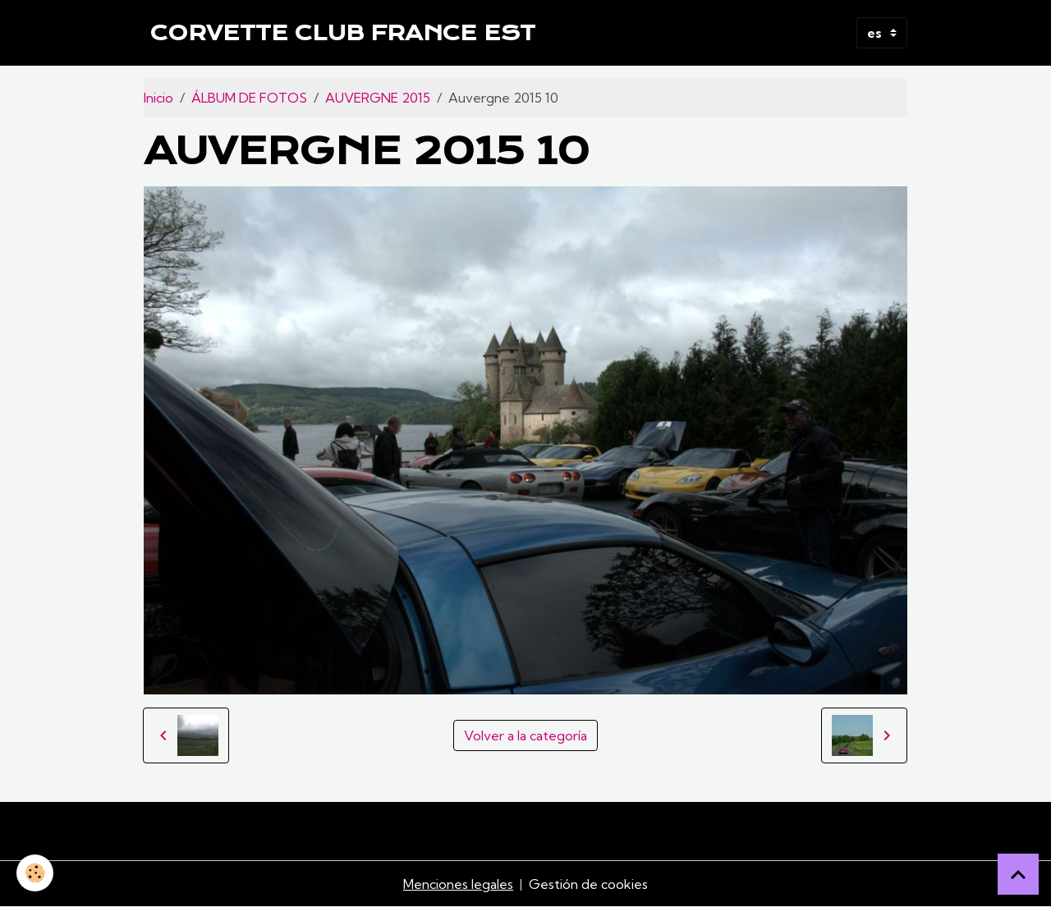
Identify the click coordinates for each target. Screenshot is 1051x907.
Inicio (158, 97)
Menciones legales (458, 884)
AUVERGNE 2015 (377, 97)
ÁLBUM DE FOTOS (249, 97)
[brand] (343, 33)
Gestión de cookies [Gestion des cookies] (588, 884)
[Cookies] (34, 872)
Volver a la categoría (525, 735)
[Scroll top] (1018, 874)
